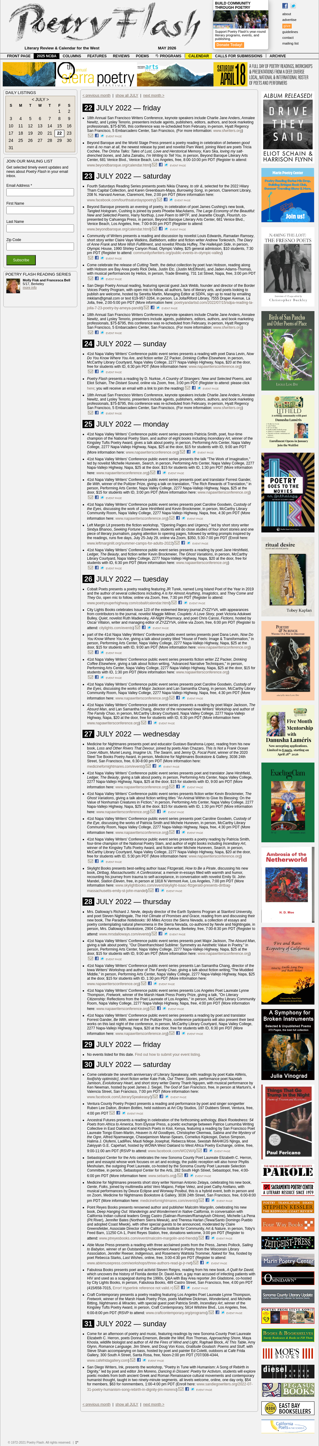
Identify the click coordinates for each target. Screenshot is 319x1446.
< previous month (96, 95)
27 (40, 140)
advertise (289, 20)
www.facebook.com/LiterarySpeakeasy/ (118, 1097)
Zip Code (13, 240)
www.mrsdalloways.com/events (124, 934)
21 (49, 133)
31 (10, 147)
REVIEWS (121, 56)
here (90, 388)
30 (69, 140)
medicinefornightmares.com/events (115, 766)
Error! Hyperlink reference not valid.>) (143, 1288)
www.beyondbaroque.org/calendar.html (118, 165)
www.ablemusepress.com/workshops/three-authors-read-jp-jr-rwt (139, 1263)
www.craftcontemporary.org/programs (176, 1313)
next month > (153, 95)
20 (40, 133)
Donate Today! (230, 45)
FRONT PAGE (19, 56)
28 (49, 140)
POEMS (142, 56)
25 (20, 140)
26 (30, 140)
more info (30, 287)
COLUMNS (72, 56)
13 (40, 125)
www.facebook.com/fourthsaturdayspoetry (121, 200)
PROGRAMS (168, 56)
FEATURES (97, 56)
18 (20, 133)
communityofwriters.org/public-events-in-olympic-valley (177, 253)
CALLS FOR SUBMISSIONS (238, 56)
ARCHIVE (278, 56)
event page (114, 136)
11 (20, 125)
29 (59, 140)
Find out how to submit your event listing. (168, 1054)
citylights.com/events (116, 628)
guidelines (290, 32)
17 (10, 133)
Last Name (15, 221)
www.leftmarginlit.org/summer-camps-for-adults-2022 (129, 543)
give (287, 26)
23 (69, 133)
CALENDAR (199, 56)
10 (10, 125)
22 (59, 133)
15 (59, 125)
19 (30, 133)
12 (30, 125)
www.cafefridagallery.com (107, 1360)
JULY (40, 99)
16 (69, 125)
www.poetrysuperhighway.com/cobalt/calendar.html (128, 603)
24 (10, 140)
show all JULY (127, 95)
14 (49, 125)
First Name (15, 203)
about (286, 14)
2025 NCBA (47, 56)
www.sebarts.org (161, 1176)
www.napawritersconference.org (214, 366)
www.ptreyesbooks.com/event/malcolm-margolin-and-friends (147, 1238)
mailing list (290, 43)
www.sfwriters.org (227, 131)
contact (288, 37)
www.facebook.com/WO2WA (171, 1151)
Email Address (19, 185)
